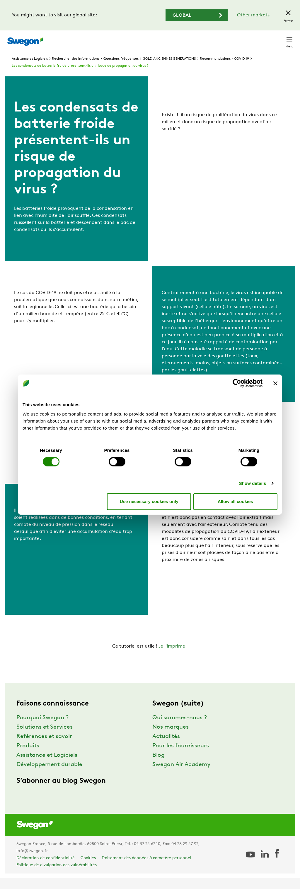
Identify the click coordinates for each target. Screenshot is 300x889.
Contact (279, 38)
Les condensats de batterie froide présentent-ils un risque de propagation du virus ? (80, 76)
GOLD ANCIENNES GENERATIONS (169, 69)
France (251, 38)
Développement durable (49, 775)
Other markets (253, 15)
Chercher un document (185, 39)
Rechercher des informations (75, 69)
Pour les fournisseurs (180, 757)
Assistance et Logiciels (30, 69)
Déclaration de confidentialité (45, 869)
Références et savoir (44, 747)
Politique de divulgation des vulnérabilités (56, 876)
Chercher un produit (126, 38)
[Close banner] (275, 383)
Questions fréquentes (121, 69)
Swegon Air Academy (181, 775)
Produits (27, 757)
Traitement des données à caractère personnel (146, 869)
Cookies (88, 869)
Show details (252, 482)
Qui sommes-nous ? (179, 729)
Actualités (166, 747)
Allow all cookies (235, 501)
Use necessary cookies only (149, 501)
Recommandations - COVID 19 (224, 69)
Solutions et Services (44, 738)
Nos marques (170, 738)
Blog (158, 766)
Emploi (226, 38)
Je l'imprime (171, 657)
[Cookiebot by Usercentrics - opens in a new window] (236, 383)
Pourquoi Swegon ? (42, 729)
